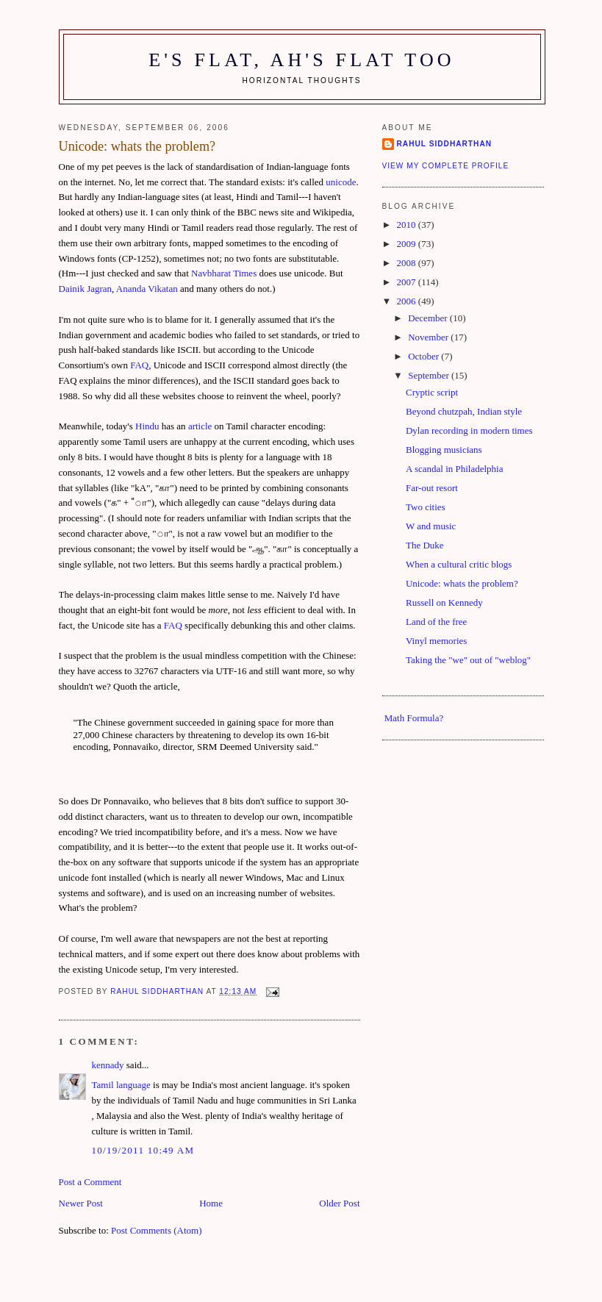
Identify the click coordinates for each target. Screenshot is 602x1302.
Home (211, 1203)
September (429, 375)
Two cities (425, 506)
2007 (407, 281)
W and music (431, 526)
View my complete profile (445, 166)
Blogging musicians (444, 449)
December (429, 317)
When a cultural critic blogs (459, 564)
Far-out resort (432, 487)
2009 (407, 243)
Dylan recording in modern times (469, 430)
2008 (407, 262)
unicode (341, 181)
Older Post (339, 1203)
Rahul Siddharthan (444, 144)
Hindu (147, 426)
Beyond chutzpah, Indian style (464, 411)
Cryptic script (432, 392)
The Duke (425, 545)
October (424, 356)
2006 (407, 301)
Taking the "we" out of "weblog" (468, 659)
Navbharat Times (224, 273)
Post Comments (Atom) (156, 1230)
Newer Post (81, 1203)
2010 (407, 224)
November (429, 337)
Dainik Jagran (85, 288)
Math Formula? (414, 717)
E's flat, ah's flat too (301, 60)
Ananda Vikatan (147, 288)
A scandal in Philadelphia (455, 468)
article (200, 426)
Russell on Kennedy (444, 602)
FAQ (139, 365)
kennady (108, 1064)
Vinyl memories (436, 640)
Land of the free (436, 621)
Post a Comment (90, 1181)
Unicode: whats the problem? (462, 583)
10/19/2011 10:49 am (143, 1150)
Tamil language (121, 1084)
